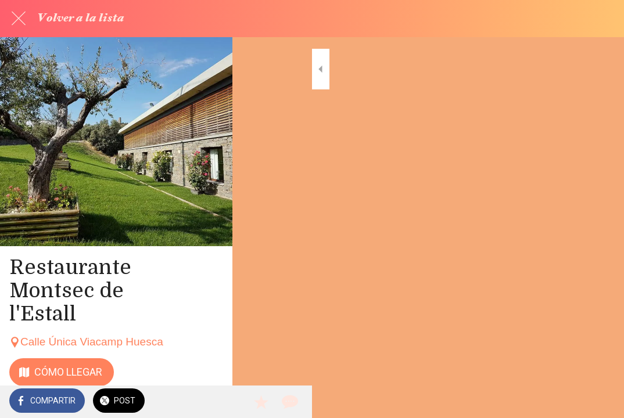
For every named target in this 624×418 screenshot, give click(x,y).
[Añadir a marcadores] (573, 402)
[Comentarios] (601, 402)
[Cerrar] (19, 19)
